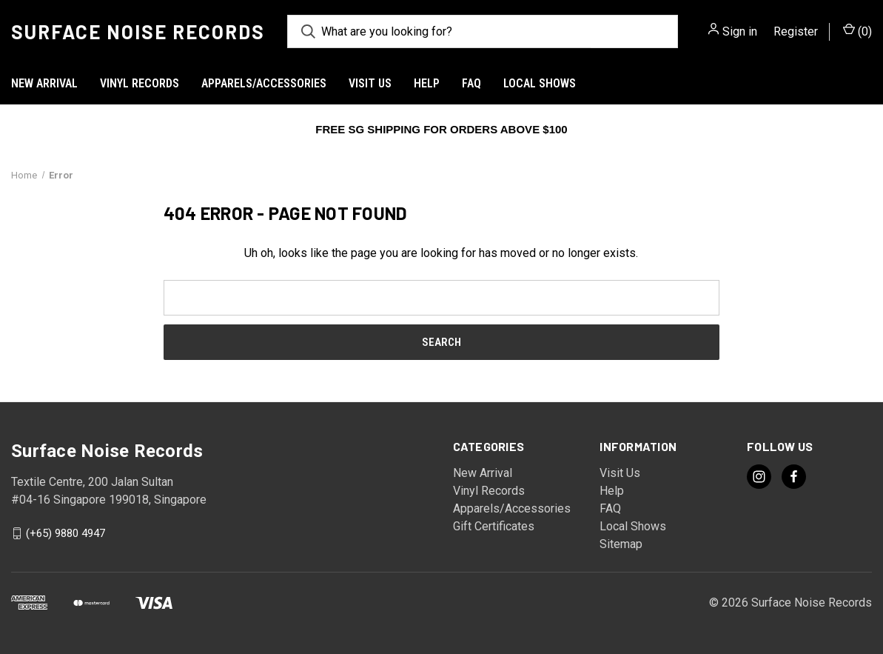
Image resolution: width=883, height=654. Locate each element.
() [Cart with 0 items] (857, 31)
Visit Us (370, 83)
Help (427, 83)
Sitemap (621, 544)
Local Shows (539, 83)
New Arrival (44, 83)
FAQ (471, 83)
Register (795, 31)
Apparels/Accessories (263, 83)
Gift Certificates (493, 526)
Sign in (739, 31)
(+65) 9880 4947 (65, 533)
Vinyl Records (139, 83)
